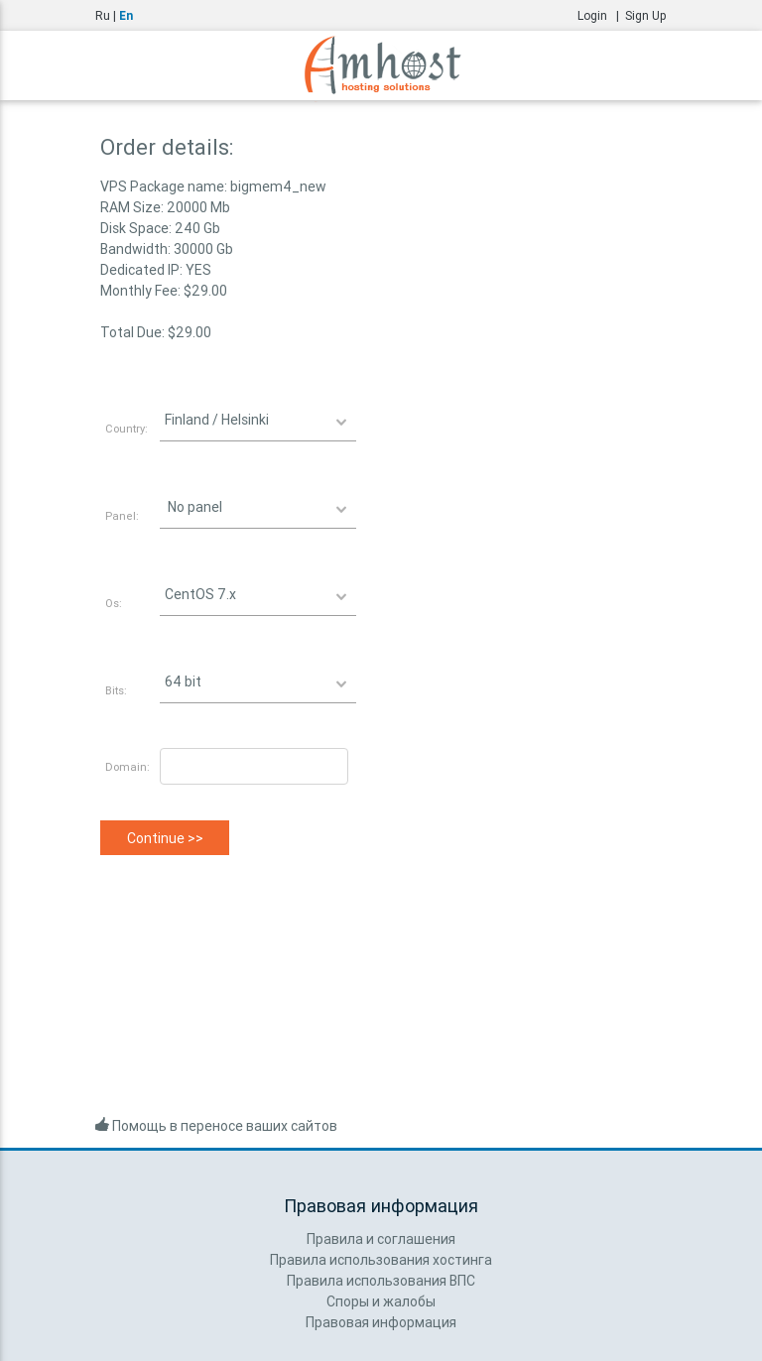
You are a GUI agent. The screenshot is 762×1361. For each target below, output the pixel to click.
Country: (126, 428)
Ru (102, 15)
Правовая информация (381, 1322)
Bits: (116, 690)
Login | (601, 15)
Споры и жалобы (381, 1301)
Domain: (127, 767)
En (126, 15)
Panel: (122, 516)
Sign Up (646, 15)
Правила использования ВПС (381, 1281)
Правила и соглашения (381, 1239)
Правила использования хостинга (381, 1260)
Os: (113, 603)
